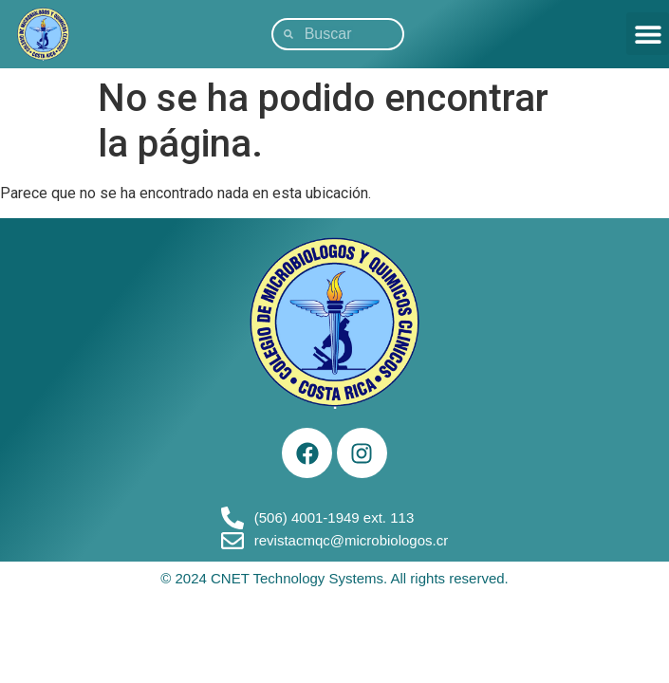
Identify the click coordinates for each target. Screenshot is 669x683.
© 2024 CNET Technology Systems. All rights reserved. (334, 578)
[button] (647, 33)
